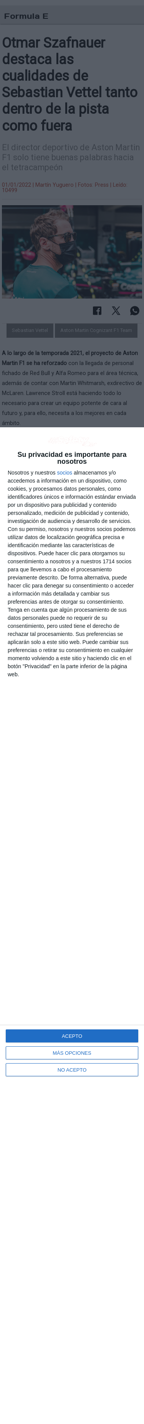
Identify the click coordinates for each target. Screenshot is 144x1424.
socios (64, 472)
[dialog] (72, 925)
